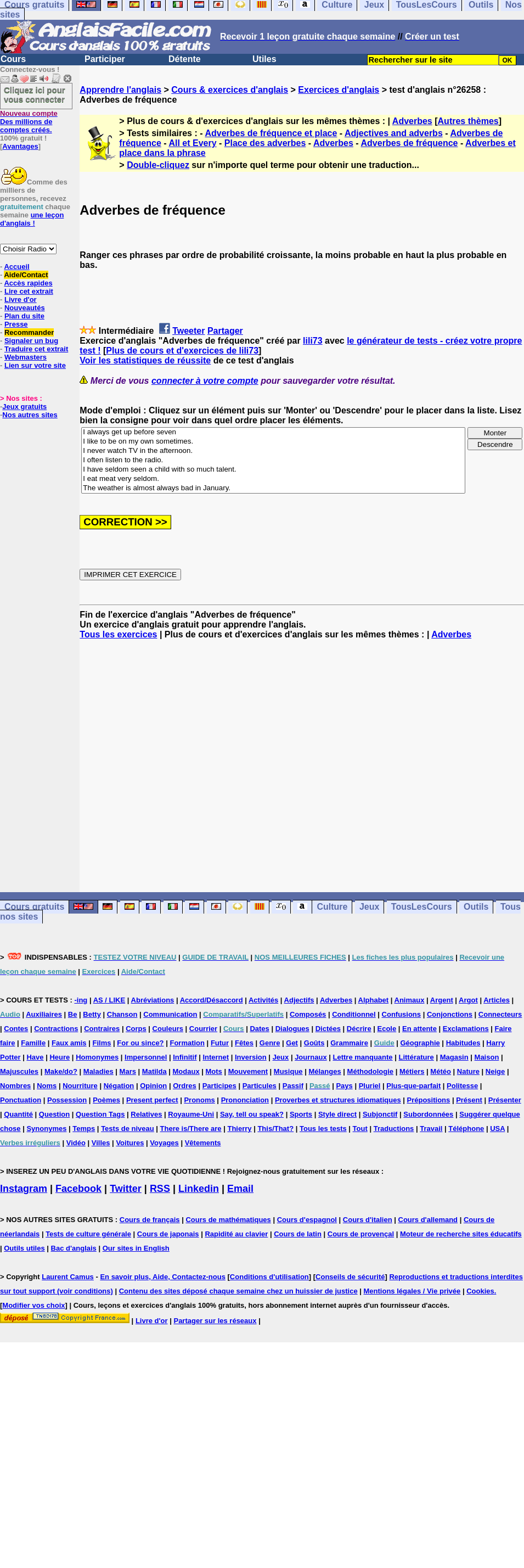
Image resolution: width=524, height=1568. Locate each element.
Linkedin (198, 1188)
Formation (187, 1043)
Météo (440, 1071)
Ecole (387, 1028)
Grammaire (349, 1043)
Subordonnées (428, 1114)
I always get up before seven (273, 432)
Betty (92, 1014)
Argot (468, 1000)
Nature (468, 1071)
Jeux (369, 906)
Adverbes (412, 121)
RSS (160, 1188)
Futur (220, 1043)
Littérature (415, 1057)
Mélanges (324, 1071)
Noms (47, 1086)
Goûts (314, 1043)
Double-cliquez (158, 165)
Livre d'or (20, 299)
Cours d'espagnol (307, 1220)
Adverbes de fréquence (409, 143)
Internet (215, 1057)
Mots (214, 1071)
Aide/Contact (26, 275)
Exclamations (466, 1028)
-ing (80, 1000)
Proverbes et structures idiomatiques (338, 1100)
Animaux (410, 1000)
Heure (59, 1057)
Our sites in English (136, 1248)
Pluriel (370, 1086)
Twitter (126, 1188)
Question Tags (100, 1114)
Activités (263, 1000)
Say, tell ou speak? (252, 1114)
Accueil (16, 266)
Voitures (130, 1143)
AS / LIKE (109, 1000)
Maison (487, 1057)
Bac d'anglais (74, 1248)
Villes (101, 1143)
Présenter (504, 1100)
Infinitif (184, 1057)
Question (54, 1114)
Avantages (20, 146)
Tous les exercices (118, 634)
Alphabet (373, 1000)
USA (497, 1128)
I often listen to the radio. (273, 460)
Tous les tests (323, 1128)
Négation (119, 1086)
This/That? (275, 1128)
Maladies (98, 1071)
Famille (33, 1043)
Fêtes (244, 1043)
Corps (136, 1028)
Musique (288, 1071)
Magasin (454, 1057)
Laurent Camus (68, 1277)
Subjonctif (380, 1114)
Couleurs (168, 1028)
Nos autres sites (29, 415)
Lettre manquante (363, 1057)
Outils (476, 906)
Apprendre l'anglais (120, 89)
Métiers (412, 1071)
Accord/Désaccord (211, 1000)
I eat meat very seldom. (273, 479)
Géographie (420, 1043)
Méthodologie (370, 1071)
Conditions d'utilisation (269, 1277)
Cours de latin (298, 1234)
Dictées (328, 1028)
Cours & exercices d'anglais (229, 89)
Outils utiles (24, 1248)
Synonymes (46, 1128)
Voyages (164, 1143)
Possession (67, 1100)
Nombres (15, 1086)
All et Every (192, 143)
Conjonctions (449, 1014)
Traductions (394, 1128)
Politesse (462, 1086)
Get (292, 1043)
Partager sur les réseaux (214, 1321)
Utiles (264, 59)
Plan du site (24, 316)
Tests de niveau (127, 1128)
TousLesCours (421, 906)
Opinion (153, 1086)
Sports (301, 1114)
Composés (308, 1014)
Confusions (401, 1014)
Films (101, 1043)
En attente (419, 1028)
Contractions (56, 1028)
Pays (344, 1086)
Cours (13, 59)
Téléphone (466, 1128)
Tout (360, 1128)
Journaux (311, 1057)
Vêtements (203, 1143)
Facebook (78, 1188)
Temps (83, 1128)
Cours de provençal (361, 1234)
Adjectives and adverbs (394, 133)
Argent (441, 1000)
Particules (260, 1086)
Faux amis (69, 1043)
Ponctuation (20, 1100)
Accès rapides (28, 283)
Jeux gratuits (24, 406)
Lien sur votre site (35, 365)
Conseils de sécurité (350, 1277)
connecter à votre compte (204, 380)
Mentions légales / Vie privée (412, 1291)
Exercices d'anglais (338, 89)
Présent (469, 1100)
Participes (219, 1086)
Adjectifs (299, 1000)
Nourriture (80, 1086)
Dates (259, 1028)
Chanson (122, 1014)
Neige (495, 1071)
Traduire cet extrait (36, 349)
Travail (431, 1128)
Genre (270, 1043)
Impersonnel (146, 1057)
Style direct (337, 1114)
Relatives (146, 1114)
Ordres (184, 1086)
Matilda (154, 1071)
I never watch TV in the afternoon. (273, 451)
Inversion (251, 1057)
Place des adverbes (265, 143)
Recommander (29, 332)
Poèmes (106, 1100)
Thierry (239, 1128)
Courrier (203, 1028)
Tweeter (188, 330)
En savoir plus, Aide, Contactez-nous (163, 1277)
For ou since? (140, 1043)
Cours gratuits (34, 906)
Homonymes (97, 1057)
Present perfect (152, 1100)
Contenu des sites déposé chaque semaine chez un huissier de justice (238, 1291)
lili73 (313, 340)
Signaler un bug (31, 341)
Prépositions (428, 1100)
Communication (170, 1014)
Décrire (359, 1028)
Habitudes (463, 1043)
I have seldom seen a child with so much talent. (273, 469)
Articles (496, 1000)
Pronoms (199, 1100)
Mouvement (248, 1071)
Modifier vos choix (33, 1305)
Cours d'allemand (428, 1220)
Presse (16, 324)
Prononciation (245, 1100)
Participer (104, 59)
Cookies (480, 1291)
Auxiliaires (44, 1014)
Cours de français (150, 1220)
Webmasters (25, 357)
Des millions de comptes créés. (29, 121)
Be (72, 1014)
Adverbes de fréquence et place (271, 133)
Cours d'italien (367, 1220)
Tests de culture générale (88, 1234)
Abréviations (152, 1000)
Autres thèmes (468, 121)
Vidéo (76, 1143)
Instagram (23, 1188)
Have (34, 1057)
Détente (184, 59)
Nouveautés (24, 308)
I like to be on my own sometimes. (273, 441)
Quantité (18, 1114)
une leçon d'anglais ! (32, 219)
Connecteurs (500, 1014)
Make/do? (60, 1071)
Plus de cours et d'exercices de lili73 (182, 350)
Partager (225, 330)
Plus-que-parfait (413, 1086)
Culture (332, 906)
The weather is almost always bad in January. (273, 488)
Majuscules (19, 1071)
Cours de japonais (168, 1234)
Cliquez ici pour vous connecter (34, 94)
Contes (16, 1028)
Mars (128, 1071)
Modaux (186, 1071)
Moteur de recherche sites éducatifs (461, 1234)
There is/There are (191, 1128)
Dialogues (292, 1028)
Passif (293, 1086)
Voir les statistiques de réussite (145, 360)
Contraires (102, 1028)
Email (240, 1188)
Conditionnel (353, 1014)
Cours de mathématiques (228, 1220)
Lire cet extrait (28, 291)
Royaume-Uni (191, 1114)
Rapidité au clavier (236, 1234)
